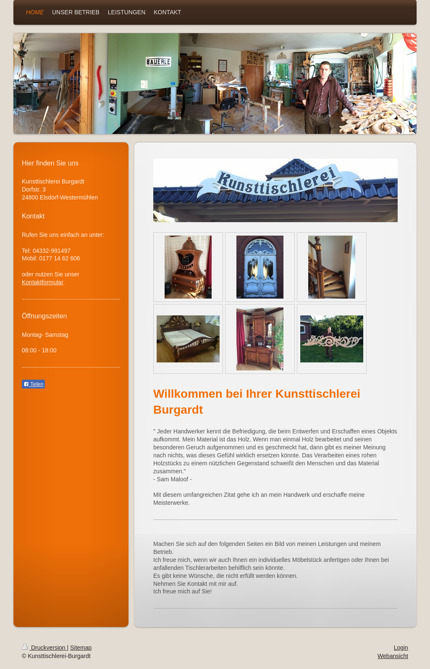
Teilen (33, 384)
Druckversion (44, 647)
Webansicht (393, 656)
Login (401, 647)
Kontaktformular (42, 282)
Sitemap (81, 647)
